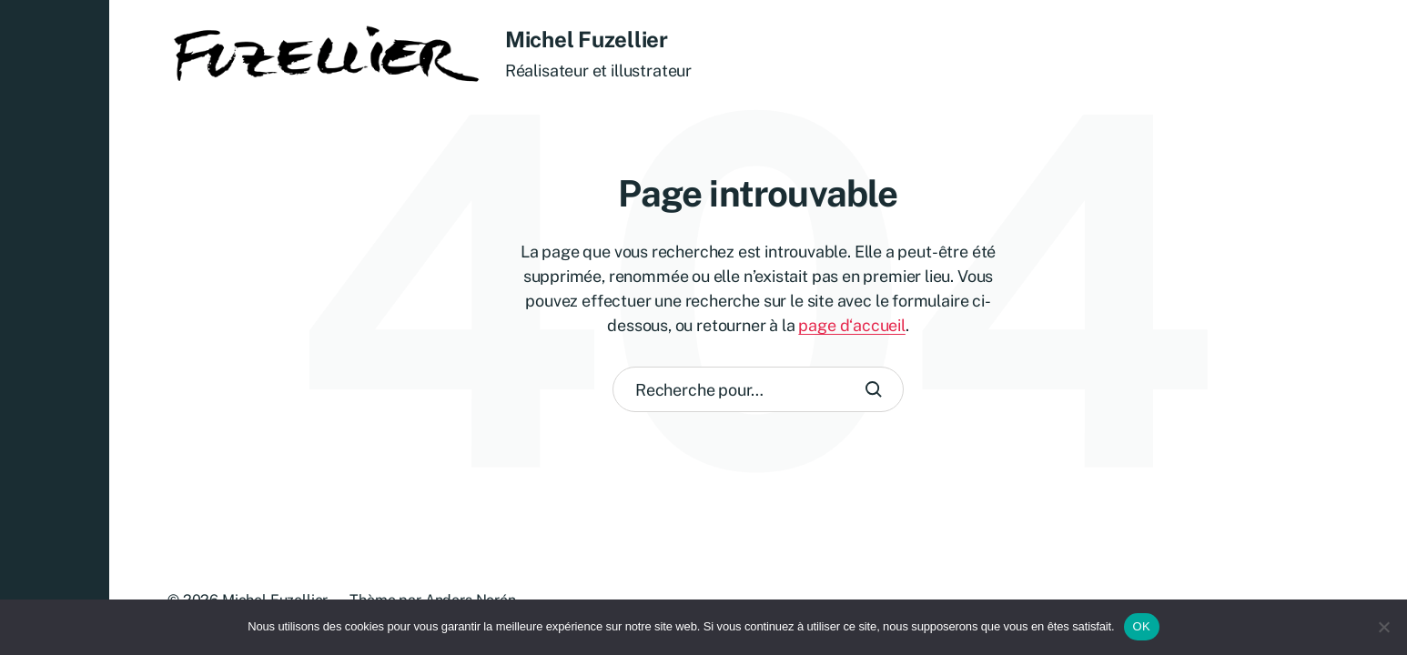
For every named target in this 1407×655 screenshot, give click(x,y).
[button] (54, 327)
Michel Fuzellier (586, 39)
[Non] (1384, 627)
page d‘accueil (851, 325)
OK (1141, 626)
